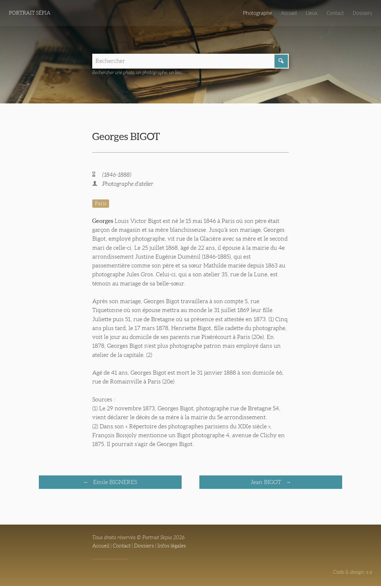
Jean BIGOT (266, 482)
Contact (335, 12)
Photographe (257, 12)
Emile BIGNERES (114, 482)
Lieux (312, 12)
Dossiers (362, 12)
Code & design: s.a (352, 572)
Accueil (289, 12)
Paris (101, 203)
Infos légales (171, 546)
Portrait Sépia (30, 13)
